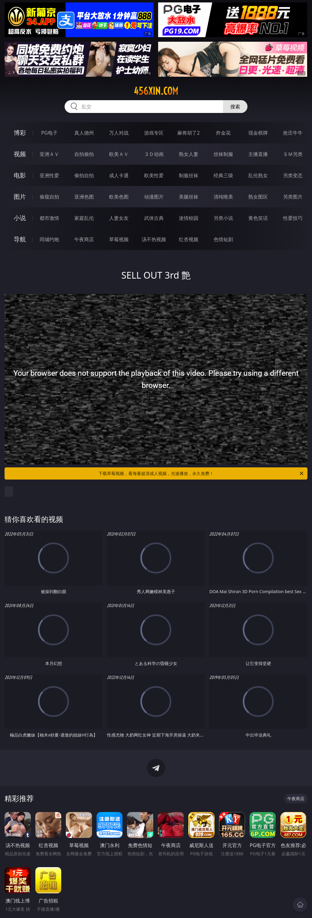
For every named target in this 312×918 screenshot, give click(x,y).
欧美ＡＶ (119, 154)
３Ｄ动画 (154, 154)
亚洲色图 (84, 196)
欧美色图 (119, 196)
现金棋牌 (258, 132)
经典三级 (223, 175)
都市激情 (49, 218)
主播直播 (258, 154)
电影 (20, 175)
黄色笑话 (258, 218)
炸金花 (223, 132)
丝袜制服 (223, 154)
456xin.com (156, 91)
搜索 (235, 106)
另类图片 (293, 196)
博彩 (20, 132)
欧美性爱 (154, 175)
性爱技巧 (293, 218)
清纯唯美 (223, 196)
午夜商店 (84, 239)
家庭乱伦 (84, 218)
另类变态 (293, 175)
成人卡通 (119, 175)
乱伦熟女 (258, 175)
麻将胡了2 (188, 132)
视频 (20, 154)
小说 (20, 218)
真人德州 (84, 132)
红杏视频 (188, 239)
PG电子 (49, 132)
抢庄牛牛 (293, 132)
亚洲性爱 (49, 175)
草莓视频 (119, 239)
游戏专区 (154, 132)
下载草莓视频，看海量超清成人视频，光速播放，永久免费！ (201, 473)
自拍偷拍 (84, 154)
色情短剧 (223, 239)
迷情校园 (188, 218)
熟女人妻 (188, 154)
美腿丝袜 (188, 196)
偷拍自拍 (84, 175)
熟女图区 (258, 196)
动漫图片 (154, 196)
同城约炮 (49, 239)
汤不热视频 (154, 239)
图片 (20, 196)
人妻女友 (119, 218)
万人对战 (119, 132)
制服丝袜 (188, 175)
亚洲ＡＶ (49, 154)
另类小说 (223, 218)
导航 (20, 239)
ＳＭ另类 (293, 154)
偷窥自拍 (49, 196)
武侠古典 (154, 218)
